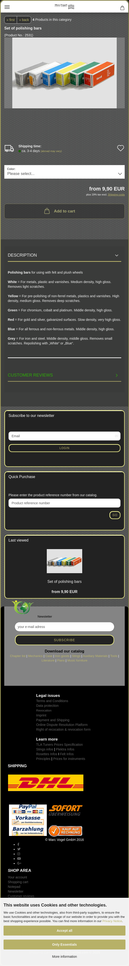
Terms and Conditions (52, 701)
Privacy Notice (112, 921)
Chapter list (18, 656)
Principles (43, 759)
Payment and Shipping (52, 720)
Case (48, 656)
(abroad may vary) (51, 151)
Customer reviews (30, 375)
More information (64, 956)
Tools (113, 656)
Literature (48, 660)
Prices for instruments (69, 759)
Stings (76, 656)
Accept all (64, 930)
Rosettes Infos (46, 754)
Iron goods (62, 656)
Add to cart (59, 211)
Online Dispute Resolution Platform (62, 725)
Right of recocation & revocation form (63, 729)
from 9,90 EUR (64, 592)
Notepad (14, 887)
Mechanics (35, 656)
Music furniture (77, 660)
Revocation (44, 710)
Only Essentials (64, 944)
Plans (61, 660)
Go (114, 515)
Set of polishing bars (64, 582)
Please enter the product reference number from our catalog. (53, 495)
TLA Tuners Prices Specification (59, 744)
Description (22, 255)
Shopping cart (18, 882)
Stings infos (44, 749)
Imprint (41, 715)
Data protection (47, 706)
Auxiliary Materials (95, 656)
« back (24, 20)
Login (64, 448)
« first (11, 20)
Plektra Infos (65, 749)
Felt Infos (67, 754)
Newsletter (15, 891)
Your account (17, 877)
